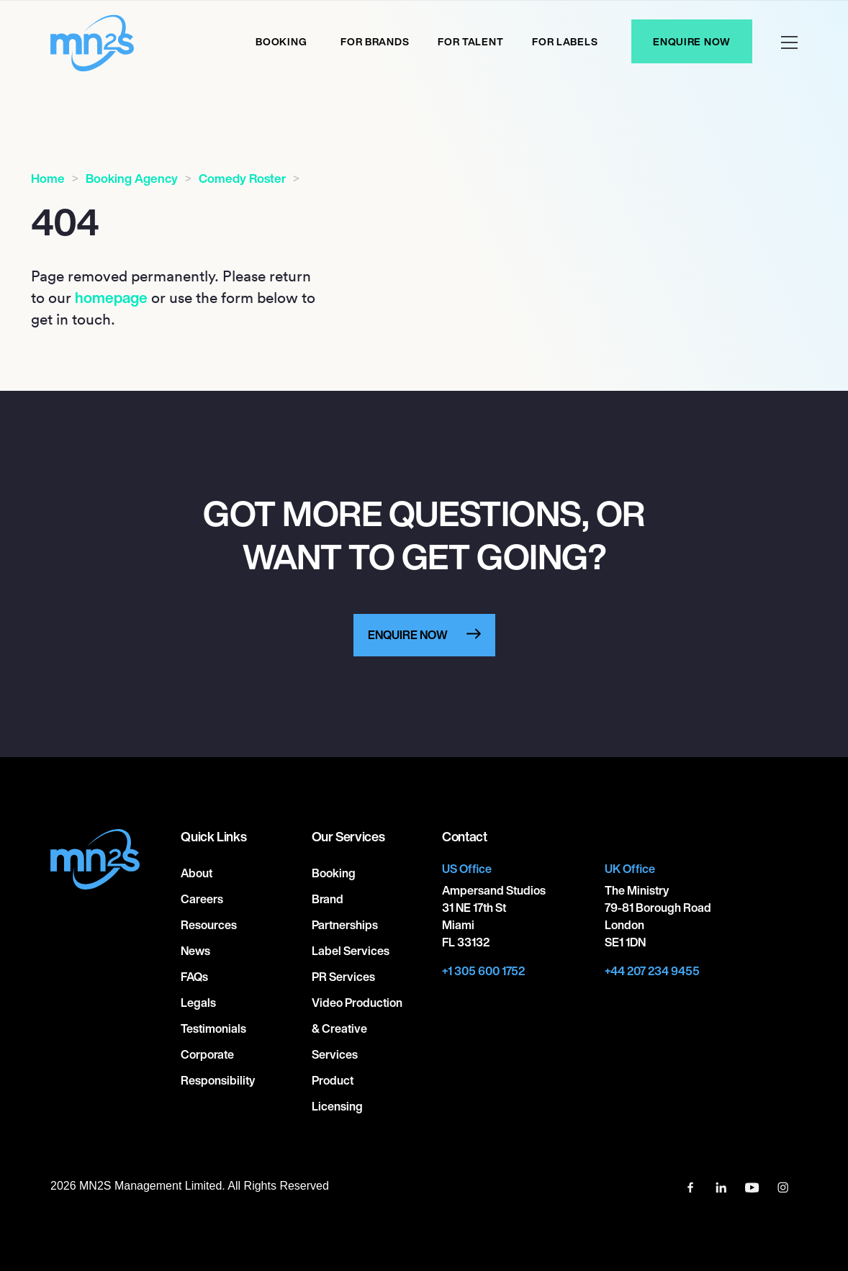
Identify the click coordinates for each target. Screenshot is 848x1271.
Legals (198, 1002)
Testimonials (213, 1028)
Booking (281, 41)
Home (48, 178)
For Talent (470, 41)
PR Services (343, 976)
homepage (111, 297)
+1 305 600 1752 (483, 971)
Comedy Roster (242, 178)
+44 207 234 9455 (652, 971)
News (195, 950)
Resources (209, 924)
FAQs (194, 976)
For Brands (374, 41)
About (196, 873)
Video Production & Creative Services (357, 1028)
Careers (202, 899)
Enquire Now (692, 41)
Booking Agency (132, 178)
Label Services (350, 950)
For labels (564, 41)
